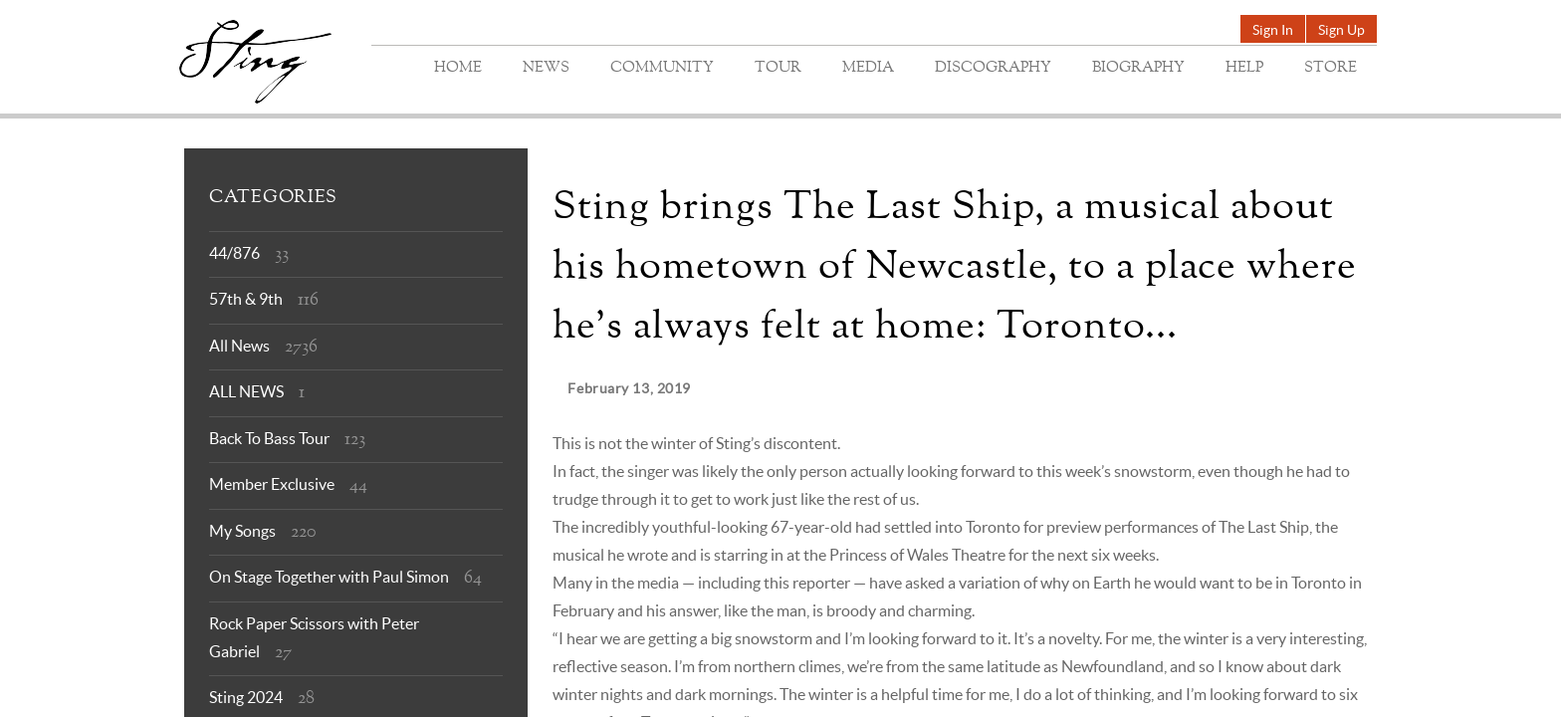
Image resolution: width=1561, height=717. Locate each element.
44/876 (234, 253)
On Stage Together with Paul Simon (329, 577)
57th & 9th (246, 299)
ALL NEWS (246, 391)
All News (239, 346)
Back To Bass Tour (269, 438)
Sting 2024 (246, 697)
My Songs (242, 531)
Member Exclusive (271, 484)
